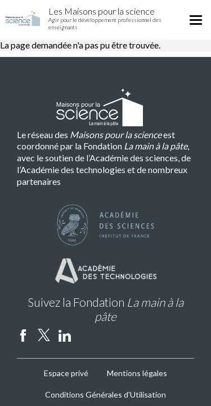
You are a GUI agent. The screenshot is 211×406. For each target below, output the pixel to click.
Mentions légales (137, 373)
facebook (23, 335)
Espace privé (66, 373)
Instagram (85, 335)
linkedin (65, 335)
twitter (44, 335)
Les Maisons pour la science (101, 11)
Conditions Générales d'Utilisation (105, 394)
